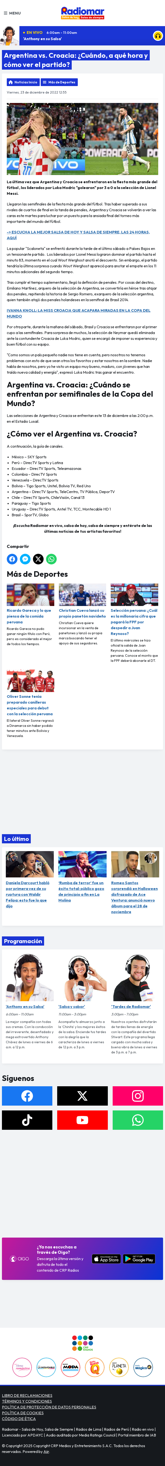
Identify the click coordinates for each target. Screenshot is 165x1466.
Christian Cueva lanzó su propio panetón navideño (82, 601)
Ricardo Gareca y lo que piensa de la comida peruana (30, 603)
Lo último (16, 838)
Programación (23, 941)
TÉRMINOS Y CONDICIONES (27, 1401)
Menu (12, 13)
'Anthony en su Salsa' (42, 38)
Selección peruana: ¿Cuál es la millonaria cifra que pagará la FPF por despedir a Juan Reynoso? (134, 609)
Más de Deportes (61, 82)
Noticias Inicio (26, 82)
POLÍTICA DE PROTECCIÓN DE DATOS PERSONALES (49, 1407)
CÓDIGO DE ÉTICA (19, 1418)
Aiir (46, 1451)
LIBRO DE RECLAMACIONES (27, 1395)
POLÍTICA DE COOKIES (23, 1412)
